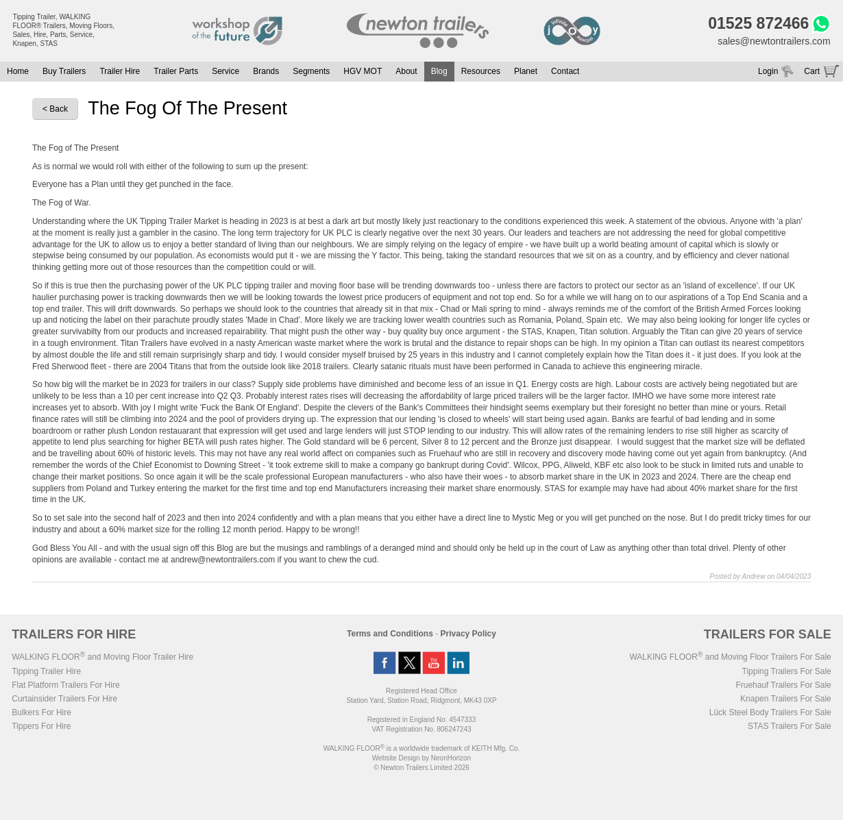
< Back (55, 109)
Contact (565, 71)
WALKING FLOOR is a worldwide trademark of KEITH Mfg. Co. (421, 748)
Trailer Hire (119, 71)
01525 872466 (758, 23)
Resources (480, 71)
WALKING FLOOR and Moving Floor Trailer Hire (102, 657)
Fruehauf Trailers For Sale (783, 685)
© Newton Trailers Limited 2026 (421, 767)
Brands (266, 71)
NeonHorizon (451, 758)
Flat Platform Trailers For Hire (65, 685)
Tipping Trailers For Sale (786, 671)
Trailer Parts (176, 71)
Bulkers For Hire (41, 712)
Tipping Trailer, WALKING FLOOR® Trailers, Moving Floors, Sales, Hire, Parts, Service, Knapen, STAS (63, 30)
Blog (439, 71)
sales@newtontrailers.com (774, 41)
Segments (311, 71)
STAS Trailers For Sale (789, 726)
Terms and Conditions (390, 633)
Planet (525, 71)
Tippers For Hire (41, 726)
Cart (812, 71)
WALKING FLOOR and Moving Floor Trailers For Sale (730, 657)
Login (768, 71)
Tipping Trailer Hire (46, 671)
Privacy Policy (468, 633)
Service (225, 71)
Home (18, 71)
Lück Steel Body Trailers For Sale (770, 712)
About (406, 71)
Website (396, 758)
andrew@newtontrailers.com (223, 559)
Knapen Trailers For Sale (785, 699)
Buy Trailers (64, 71)
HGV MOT (362, 71)
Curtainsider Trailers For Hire (64, 699)
